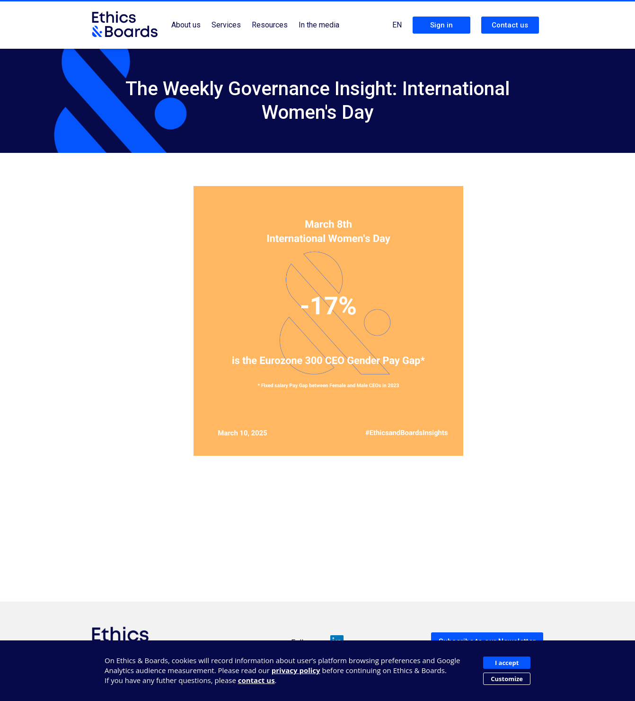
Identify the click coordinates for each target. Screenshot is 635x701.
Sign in (441, 25)
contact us (256, 680)
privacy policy (296, 670)
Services (226, 24)
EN (397, 24)
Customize (507, 678)
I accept (507, 662)
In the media (319, 24)
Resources (270, 24)
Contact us (510, 25)
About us (186, 24)
